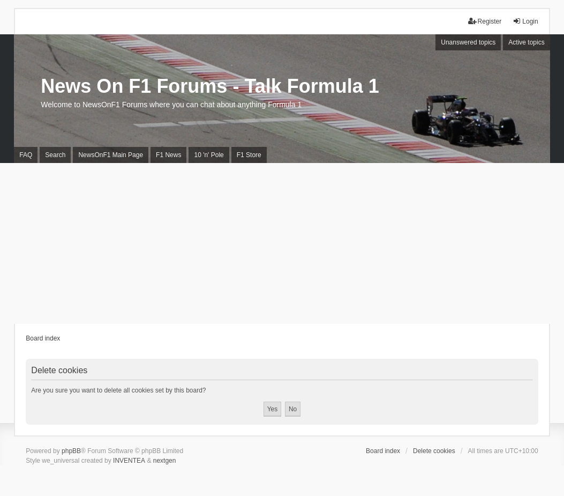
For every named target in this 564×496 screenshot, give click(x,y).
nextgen (164, 460)
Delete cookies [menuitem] (434, 451)
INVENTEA (129, 460)
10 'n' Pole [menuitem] (208, 155)
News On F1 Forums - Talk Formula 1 (210, 86)
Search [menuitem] (55, 155)
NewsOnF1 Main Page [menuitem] (110, 155)
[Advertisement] (282, 243)
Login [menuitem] (525, 21)
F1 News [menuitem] (168, 155)
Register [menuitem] (485, 21)
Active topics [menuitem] (526, 42)
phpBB (71, 451)
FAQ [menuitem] (25, 155)
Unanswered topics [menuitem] (468, 42)
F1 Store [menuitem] (249, 155)
